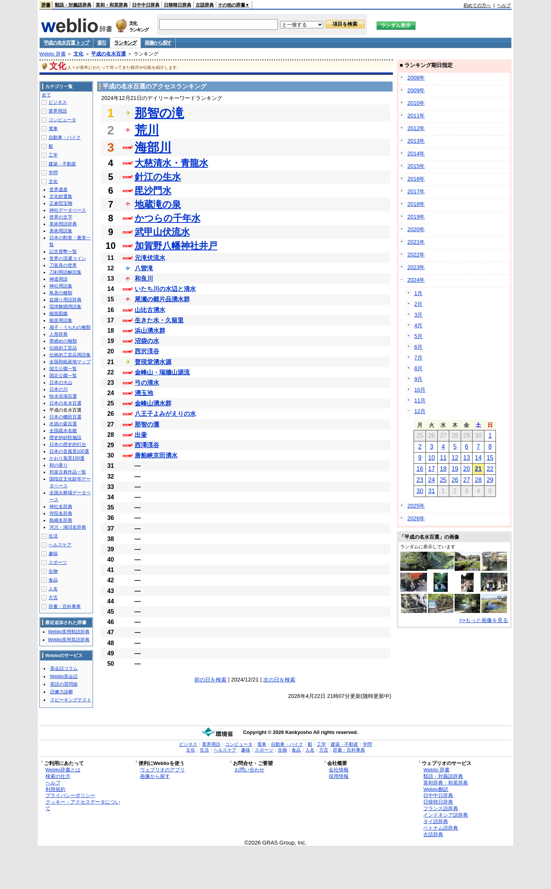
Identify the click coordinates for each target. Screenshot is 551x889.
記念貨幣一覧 (63, 251)
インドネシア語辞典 (445, 815)
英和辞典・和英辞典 (445, 783)
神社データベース (67, 210)
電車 (53, 128)
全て (46, 95)
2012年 (416, 128)
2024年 (416, 280)
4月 (418, 325)
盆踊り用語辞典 (65, 299)
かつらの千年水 (168, 218)
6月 (418, 347)
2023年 (416, 267)
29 (490, 480)
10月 (419, 390)
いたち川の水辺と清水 (165, 289)
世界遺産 (58, 189)
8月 (418, 368)
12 (455, 457)
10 (431, 457)
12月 (419, 411)
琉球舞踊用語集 (65, 306)
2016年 (416, 179)
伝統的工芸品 (63, 348)
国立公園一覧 (63, 368)
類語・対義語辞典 (73, 5)
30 (419, 491)
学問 (53, 172)
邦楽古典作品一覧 (67, 472)
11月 (419, 400)
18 (443, 469)
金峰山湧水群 (153, 403)
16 (419, 469)
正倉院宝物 (60, 203)
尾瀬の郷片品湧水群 (162, 299)
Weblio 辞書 (52, 54)
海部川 (153, 147)
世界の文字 (60, 217)
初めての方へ (477, 5)
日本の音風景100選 (69, 451)
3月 (418, 315)
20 (466, 469)
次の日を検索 (279, 680)
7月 (418, 358)
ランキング (125, 43)
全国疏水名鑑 (63, 430)
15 (490, 457)
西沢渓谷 (147, 351)
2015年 (416, 166)
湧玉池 (144, 393)
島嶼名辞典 (60, 520)
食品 (53, 580)
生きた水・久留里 (159, 320)
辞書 (46, 5)
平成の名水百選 (108, 54)
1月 (418, 293)
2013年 (416, 141)
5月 (418, 336)
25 (443, 480)
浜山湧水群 (150, 330)
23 (419, 480)
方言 (53, 597)
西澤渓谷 (147, 445)
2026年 (416, 518)
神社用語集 (60, 286)
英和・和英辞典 (112, 5)
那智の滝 (159, 113)
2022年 (416, 255)
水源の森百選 (63, 424)
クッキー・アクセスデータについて (83, 805)
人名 (53, 589)
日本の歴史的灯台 (67, 444)
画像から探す (158, 43)
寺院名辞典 (60, 513)
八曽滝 (144, 268)
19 (455, 469)
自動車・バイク (65, 137)
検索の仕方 (58, 776)
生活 (53, 536)
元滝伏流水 (150, 258)
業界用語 (58, 111)
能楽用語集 (60, 320)
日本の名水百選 (65, 403)
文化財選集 (60, 196)
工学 (53, 155)
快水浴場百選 (63, 396)
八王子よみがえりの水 (165, 413)
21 (478, 469)
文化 (78, 54)
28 (478, 480)
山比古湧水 (150, 310)
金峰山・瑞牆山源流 (162, 372)
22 (490, 469)
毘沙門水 (153, 190)
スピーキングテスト (70, 700)
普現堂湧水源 (153, 362)
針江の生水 (158, 177)
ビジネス (58, 102)
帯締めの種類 (63, 341)
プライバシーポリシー (70, 795)
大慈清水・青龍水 (171, 163)
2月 (418, 304)
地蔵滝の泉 (158, 204)
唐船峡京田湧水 (156, 455)
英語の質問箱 (64, 684)
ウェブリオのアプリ (162, 770)
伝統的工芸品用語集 (70, 355)
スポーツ (58, 562)
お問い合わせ (249, 770)
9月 (418, 379)
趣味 (53, 553)
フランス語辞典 (440, 808)
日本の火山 (60, 382)
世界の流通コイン (67, 258)
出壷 (141, 434)
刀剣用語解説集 (65, 272)
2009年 (416, 90)
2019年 (416, 217)
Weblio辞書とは (63, 770)
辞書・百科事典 (65, 606)
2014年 (416, 153)
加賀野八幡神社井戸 (176, 245)
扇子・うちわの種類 (70, 327)
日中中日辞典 (146, 5)
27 (466, 480)
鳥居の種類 (60, 293)
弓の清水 (147, 382)
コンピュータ (62, 120)
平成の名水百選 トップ (66, 43)
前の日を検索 (210, 680)
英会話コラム (64, 668)
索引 (101, 43)
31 (431, 491)
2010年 (416, 103)
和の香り (58, 465)
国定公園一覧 (63, 375)
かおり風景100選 (67, 458)
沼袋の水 (147, 341)
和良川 (144, 278)
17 (431, 469)
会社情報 (339, 770)
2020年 (416, 229)
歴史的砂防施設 (65, 437)
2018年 (416, 204)
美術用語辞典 (63, 224)
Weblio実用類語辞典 (69, 631)
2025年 (416, 506)
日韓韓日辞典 (177, 5)
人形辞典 (58, 334)
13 (466, 457)
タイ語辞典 (435, 821)
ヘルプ (504, 5)
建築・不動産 (62, 164)
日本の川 (58, 389)
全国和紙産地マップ (70, 361)
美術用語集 (60, 231)
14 (478, 457)
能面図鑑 (58, 313)
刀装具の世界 (63, 265)
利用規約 (55, 789)
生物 (53, 571)
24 (431, 480)
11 (443, 457)
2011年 (416, 116)
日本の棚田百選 (65, 417)
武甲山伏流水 (162, 232)
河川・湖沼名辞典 (67, 527)
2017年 (416, 191)
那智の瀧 (147, 424)
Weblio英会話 (64, 676)
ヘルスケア (60, 544)
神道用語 (58, 279)
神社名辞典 (60, 506)
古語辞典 (205, 5)
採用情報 (339, 776)
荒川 (147, 130)
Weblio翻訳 (435, 789)
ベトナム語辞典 (440, 828)
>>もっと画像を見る (484, 620)
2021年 (416, 242)
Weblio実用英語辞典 (69, 639)
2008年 (416, 78)
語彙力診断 (61, 692)
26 (455, 480)
